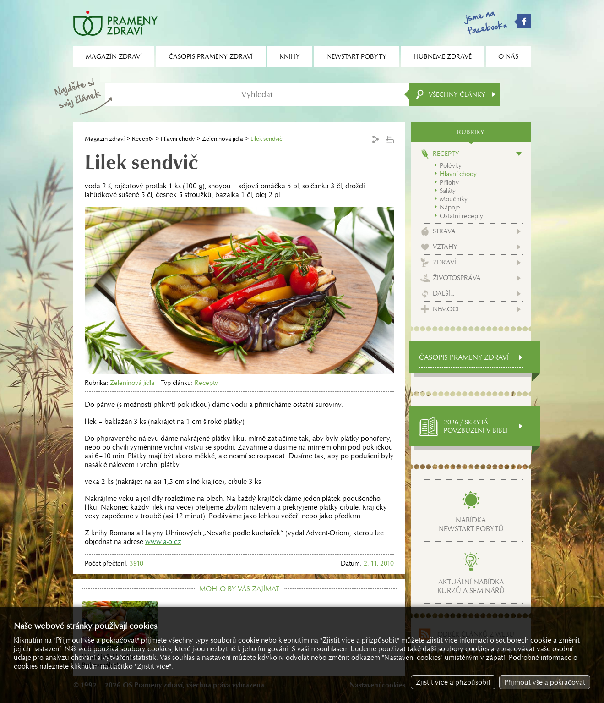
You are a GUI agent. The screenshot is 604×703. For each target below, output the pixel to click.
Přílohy (449, 182)
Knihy (290, 56)
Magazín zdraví (105, 139)
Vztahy (445, 246)
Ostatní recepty (461, 216)
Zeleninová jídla (222, 139)
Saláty (448, 191)
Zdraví (444, 262)
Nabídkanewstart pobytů (471, 524)
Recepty (142, 139)
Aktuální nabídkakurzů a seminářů (471, 586)
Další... (443, 293)
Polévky (451, 165)
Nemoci (446, 309)
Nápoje (450, 207)
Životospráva (457, 278)
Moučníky (454, 199)
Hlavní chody (178, 139)
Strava (444, 231)
